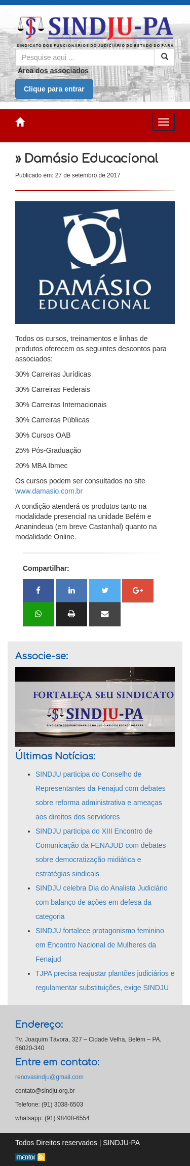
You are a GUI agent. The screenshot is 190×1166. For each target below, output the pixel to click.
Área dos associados (53, 71)
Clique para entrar (54, 89)
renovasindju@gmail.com (49, 1077)
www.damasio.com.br (49, 491)
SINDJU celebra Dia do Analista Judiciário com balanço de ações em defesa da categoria (101, 902)
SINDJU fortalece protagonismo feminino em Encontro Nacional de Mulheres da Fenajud (99, 945)
